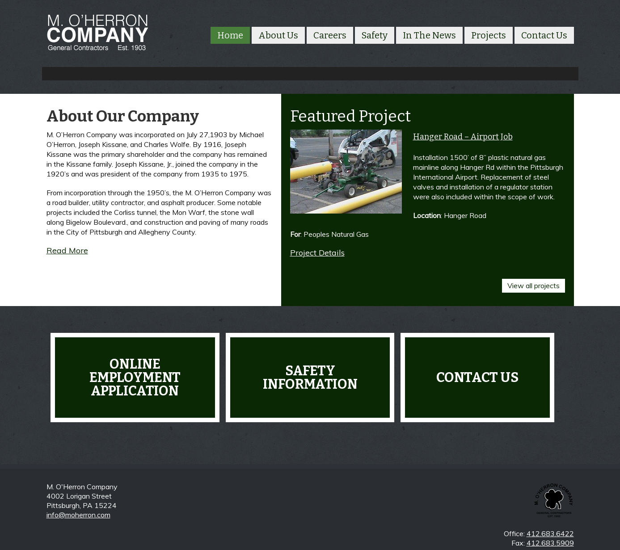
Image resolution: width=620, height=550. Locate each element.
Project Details (317, 253)
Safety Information (310, 374)
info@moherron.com (78, 514)
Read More (67, 250)
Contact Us (544, 35)
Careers (329, 35)
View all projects (533, 282)
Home (230, 35)
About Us (278, 35)
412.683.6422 (550, 533)
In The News (429, 35)
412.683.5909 (550, 542)
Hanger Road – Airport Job (463, 137)
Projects (488, 35)
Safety (375, 35)
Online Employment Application (135, 374)
